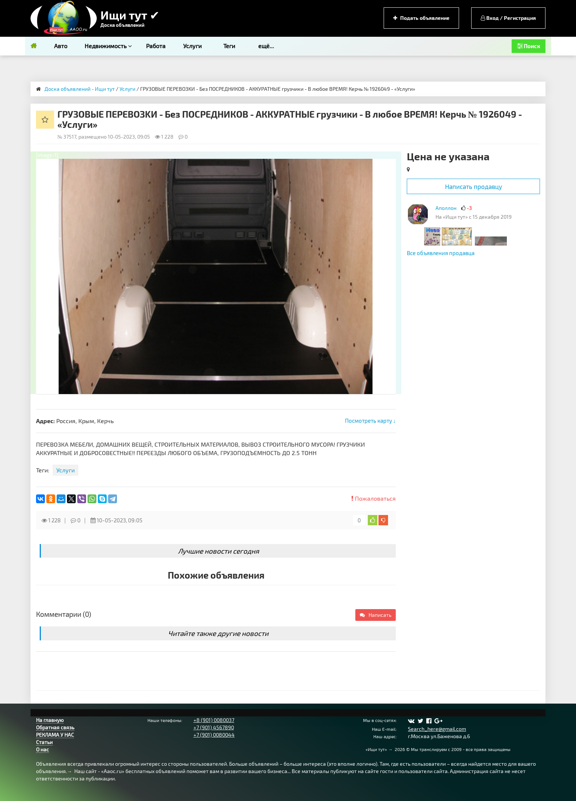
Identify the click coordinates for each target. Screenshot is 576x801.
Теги (229, 45)
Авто (60, 45)
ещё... (266, 45)
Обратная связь (55, 727)
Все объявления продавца (440, 253)
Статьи (44, 742)
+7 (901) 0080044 (214, 735)
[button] (389, 165)
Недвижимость (108, 45)
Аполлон (445, 208)
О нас (42, 749)
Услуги (192, 45)
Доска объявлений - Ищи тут (80, 89)
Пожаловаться (373, 498)
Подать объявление (421, 18)
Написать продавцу (473, 186)
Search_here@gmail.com (437, 729)
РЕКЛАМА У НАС (55, 735)
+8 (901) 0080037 (213, 720)
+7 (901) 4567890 (213, 727)
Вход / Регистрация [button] (508, 18)
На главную (50, 720)
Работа (156, 45)
